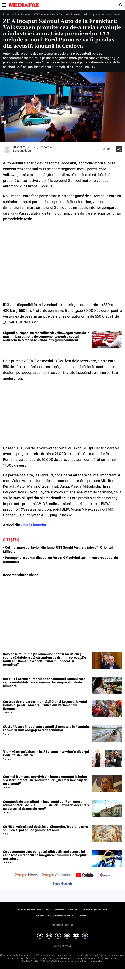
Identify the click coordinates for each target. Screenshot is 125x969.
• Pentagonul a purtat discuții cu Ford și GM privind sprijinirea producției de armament (60, 560)
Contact (84, 915)
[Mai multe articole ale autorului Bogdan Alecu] (7, 149)
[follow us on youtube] (84, 875)
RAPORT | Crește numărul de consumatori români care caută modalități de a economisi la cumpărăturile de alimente (44, 682)
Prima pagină (11, 14)
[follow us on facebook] (62, 884)
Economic (27, 14)
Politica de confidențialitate (54, 915)
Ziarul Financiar (33, 525)
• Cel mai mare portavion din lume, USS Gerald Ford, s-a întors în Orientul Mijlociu (58, 550)
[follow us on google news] (26, 875)
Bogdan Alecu (22, 150)
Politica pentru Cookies (61, 909)
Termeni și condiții (95, 909)
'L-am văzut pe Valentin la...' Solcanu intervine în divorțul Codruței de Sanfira (46, 753)
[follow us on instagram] (104, 875)
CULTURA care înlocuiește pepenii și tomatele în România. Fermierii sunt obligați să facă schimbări (46, 728)
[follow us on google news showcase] (57, 875)
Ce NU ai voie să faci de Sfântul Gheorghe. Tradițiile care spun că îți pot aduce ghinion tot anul (45, 828)
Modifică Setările (63, 924)
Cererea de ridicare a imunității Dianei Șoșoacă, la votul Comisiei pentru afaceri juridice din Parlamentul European (45, 705)
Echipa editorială (29, 909)
